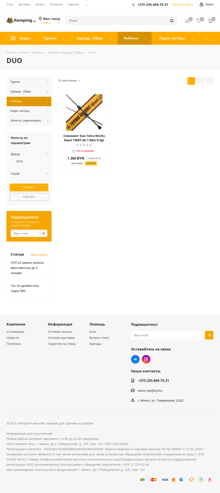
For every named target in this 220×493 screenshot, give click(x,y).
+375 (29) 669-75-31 (153, 380)
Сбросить (29, 196)
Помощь (97, 324)
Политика (13, 344)
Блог (93, 331)
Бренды (95, 344)
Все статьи (39, 254)
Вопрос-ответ (100, 337)
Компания (15, 324)
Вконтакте (135, 359)
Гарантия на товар (61, 344)
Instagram (146, 359)
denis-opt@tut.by (150, 390)
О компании (15, 331)
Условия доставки (61, 337)
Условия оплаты (60, 331)
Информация (60, 324)
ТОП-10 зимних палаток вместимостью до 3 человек (27, 268)
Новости (12, 337)
